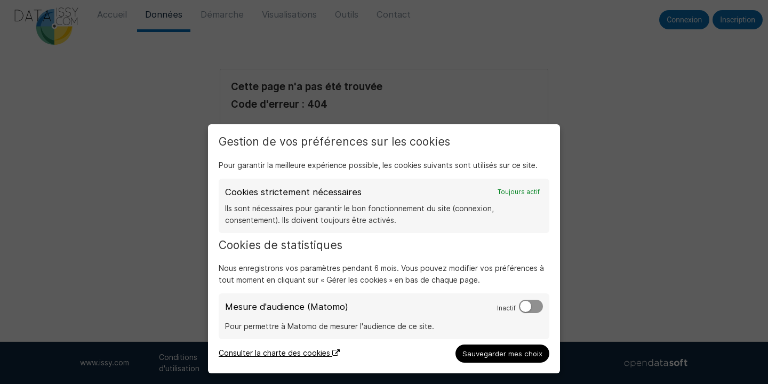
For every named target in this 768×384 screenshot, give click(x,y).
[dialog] (384, 248)
